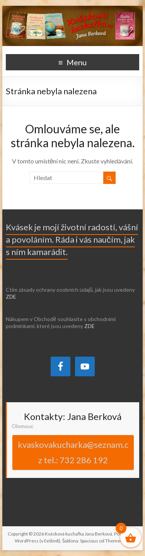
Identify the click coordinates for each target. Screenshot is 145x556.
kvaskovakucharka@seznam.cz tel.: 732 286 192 (73, 452)
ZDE (11, 296)
